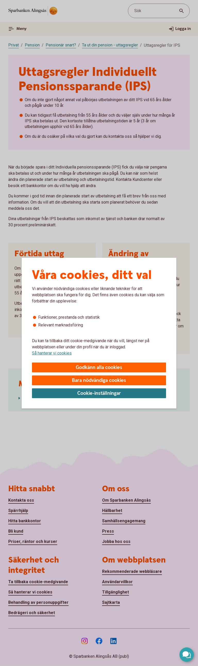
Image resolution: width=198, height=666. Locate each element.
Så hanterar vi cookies (52, 353)
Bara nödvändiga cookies (99, 380)
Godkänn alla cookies (99, 367)
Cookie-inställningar (99, 393)
